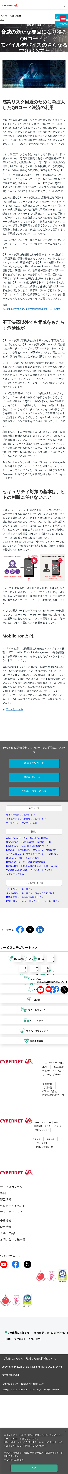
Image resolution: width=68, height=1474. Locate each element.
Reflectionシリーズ (15, 862)
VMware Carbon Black (17, 870)
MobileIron (51, 850)
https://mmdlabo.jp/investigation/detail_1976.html (33, 309)
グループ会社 (49, 1091)
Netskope (53, 854)
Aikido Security (13, 838)
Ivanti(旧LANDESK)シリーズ (34, 846)
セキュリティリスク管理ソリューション (26, 818)
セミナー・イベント (53, 1071)
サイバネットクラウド (42, 870)
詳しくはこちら (14, 709)
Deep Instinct (27, 842)
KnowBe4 (11, 850)
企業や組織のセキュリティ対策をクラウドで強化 (30, 893)
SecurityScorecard (36, 862)
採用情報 (47, 1087)
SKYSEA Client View (31, 866)
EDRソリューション (16, 901)
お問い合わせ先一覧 (53, 1095)
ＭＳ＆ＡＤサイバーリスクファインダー (26, 854)
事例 (44, 1067)
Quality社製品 (32, 858)
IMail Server (12, 846)
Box (25, 838)
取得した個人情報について (41, 1358)
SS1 (46, 866)
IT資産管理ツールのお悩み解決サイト (24, 897)
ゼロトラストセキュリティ (19, 889)
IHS (48, 842)
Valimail (54, 866)
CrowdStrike (12, 842)
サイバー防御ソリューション (20, 814)
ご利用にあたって (13, 1358)
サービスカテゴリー (53, 1063)
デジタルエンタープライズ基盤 (21, 822)
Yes (34, 1468)
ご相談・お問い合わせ (33, 791)
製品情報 (59, 1067)
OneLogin (11, 858)
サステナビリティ (52, 1074)
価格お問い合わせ (34, 777)
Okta (20, 858)
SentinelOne (12, 866)
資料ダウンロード (34, 763)
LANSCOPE (24, 850)
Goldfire (40, 842)
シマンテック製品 (15, 874)
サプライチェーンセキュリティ (44, 901)
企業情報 (47, 1084)
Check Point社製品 (39, 838)
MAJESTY (38, 850)
